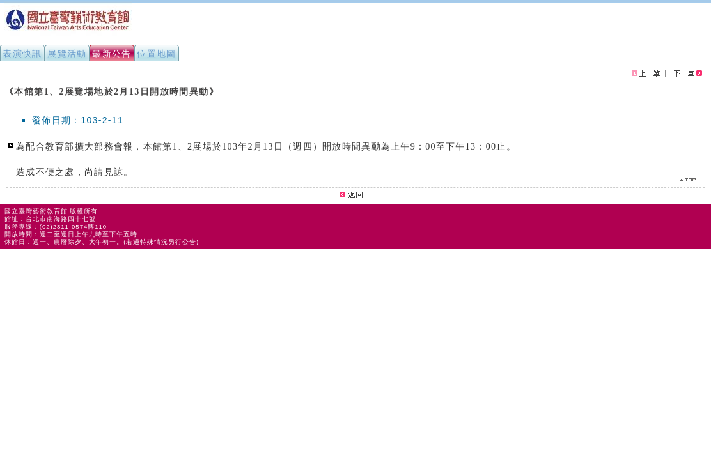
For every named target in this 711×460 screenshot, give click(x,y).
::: (5, 85)
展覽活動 (67, 54)
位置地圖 (156, 54)
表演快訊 (22, 54)
